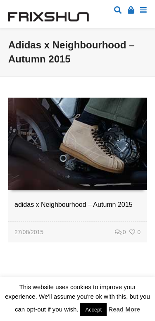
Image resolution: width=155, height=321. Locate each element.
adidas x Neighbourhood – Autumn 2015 (73, 204)
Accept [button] (93, 310)
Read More (124, 309)
